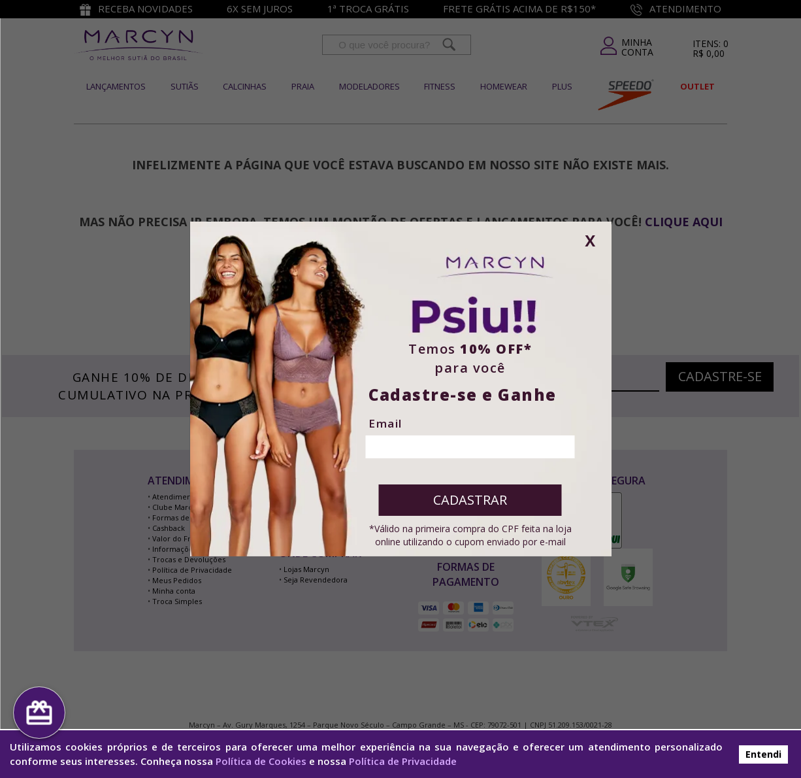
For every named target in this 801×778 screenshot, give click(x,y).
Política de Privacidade (403, 761)
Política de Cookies (261, 761)
